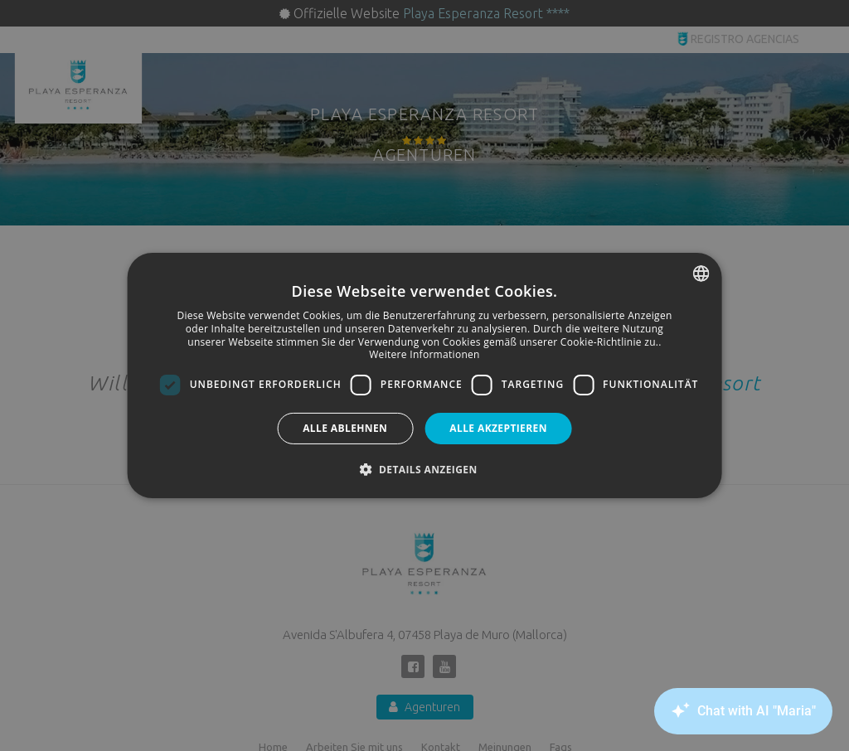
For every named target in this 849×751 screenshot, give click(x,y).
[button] (424, 469)
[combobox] (700, 273)
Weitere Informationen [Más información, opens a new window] (424, 354)
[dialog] (425, 375)
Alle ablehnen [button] (345, 428)
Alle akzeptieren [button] (498, 428)
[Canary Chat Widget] (741, 711)
